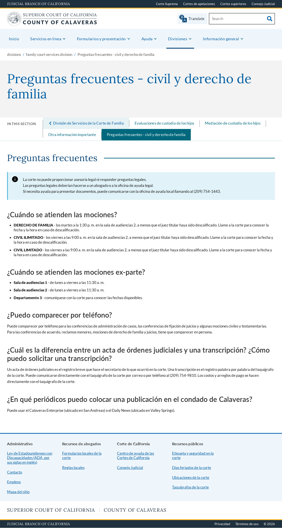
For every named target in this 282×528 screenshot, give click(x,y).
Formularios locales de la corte (82, 455)
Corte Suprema (167, 4)
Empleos (14, 482)
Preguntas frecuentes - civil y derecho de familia (146, 134)
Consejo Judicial (263, 4)
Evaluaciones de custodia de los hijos (164, 123)
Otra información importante (72, 134)
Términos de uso (246, 524)
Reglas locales (73, 467)
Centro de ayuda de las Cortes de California (135, 455)
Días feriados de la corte (191, 467)
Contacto (14, 472)
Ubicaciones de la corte (190, 477)
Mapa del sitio (18, 491)
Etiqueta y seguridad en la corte (193, 455)
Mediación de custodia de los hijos (232, 123)
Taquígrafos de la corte (190, 487)
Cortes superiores (233, 4)
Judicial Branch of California (38, 4)
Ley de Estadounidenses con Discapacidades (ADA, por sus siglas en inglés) (29, 458)
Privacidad (222, 524)
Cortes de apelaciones (199, 4)
